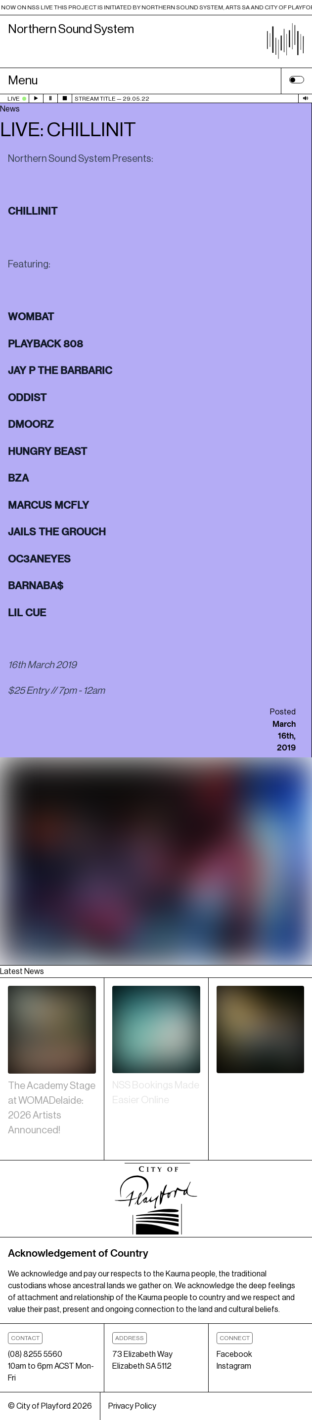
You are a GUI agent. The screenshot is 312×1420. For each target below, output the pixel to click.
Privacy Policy (132, 1406)
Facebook (234, 1354)
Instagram (234, 1366)
